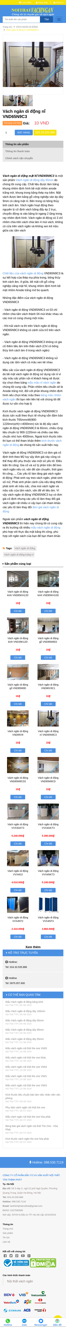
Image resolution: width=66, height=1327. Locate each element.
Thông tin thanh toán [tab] (17, 151)
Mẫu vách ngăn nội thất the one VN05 (26, 1048)
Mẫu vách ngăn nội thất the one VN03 (26, 1085)
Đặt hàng (23, 132)
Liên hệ (6, 1242)
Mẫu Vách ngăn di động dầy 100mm (25, 1011)
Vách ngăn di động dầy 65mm (35, 180)
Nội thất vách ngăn (20, 1281)
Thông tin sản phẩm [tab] (17, 144)
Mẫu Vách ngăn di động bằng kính (24, 1002)
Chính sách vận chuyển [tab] (19, 158)
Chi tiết (18, 611)
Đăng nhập (42, 2)
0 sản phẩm (26, 2)
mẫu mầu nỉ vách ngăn (42, 382)
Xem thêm (32, 947)
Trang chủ (8, 1228)
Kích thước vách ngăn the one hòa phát (27, 1138)
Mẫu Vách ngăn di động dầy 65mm (24, 1039)
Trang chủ (7, 27)
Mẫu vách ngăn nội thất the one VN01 (26, 1076)
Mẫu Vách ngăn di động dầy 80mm (24, 1020)
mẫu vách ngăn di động (45, 527)
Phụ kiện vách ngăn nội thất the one (25, 1107)
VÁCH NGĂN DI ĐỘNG (27, 27)
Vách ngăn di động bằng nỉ (19, 554)
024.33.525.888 (45, 132)
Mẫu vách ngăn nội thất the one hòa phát (27, 1116)
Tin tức (6, 1237)
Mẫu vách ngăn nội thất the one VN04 (26, 1066)
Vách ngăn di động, (25, 548)
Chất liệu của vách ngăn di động (23, 273)
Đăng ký (58, 2)
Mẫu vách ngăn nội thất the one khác (25, 1057)
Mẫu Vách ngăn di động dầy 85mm (24, 1029)
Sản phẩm (8, 1233)
